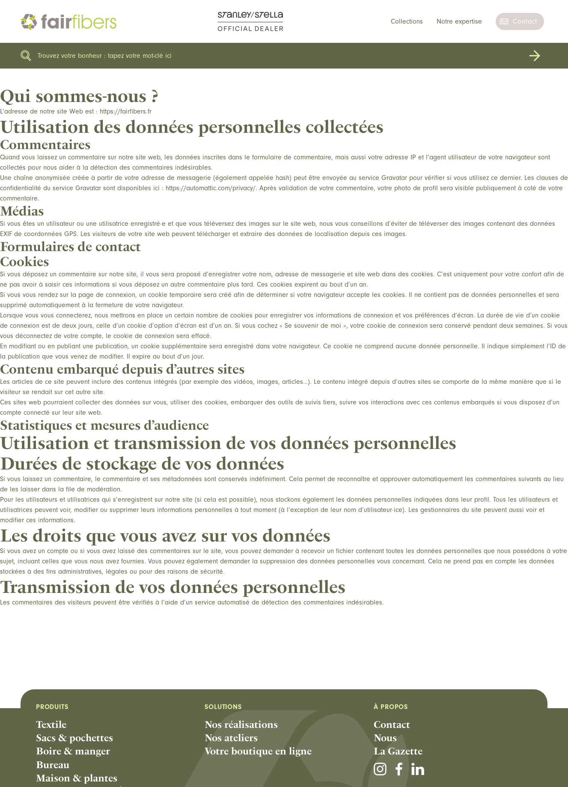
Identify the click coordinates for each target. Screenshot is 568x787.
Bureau (52, 764)
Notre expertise (459, 21)
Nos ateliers (231, 737)
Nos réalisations (241, 724)
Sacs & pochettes (74, 737)
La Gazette (398, 751)
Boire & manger (73, 751)
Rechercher (534, 56)
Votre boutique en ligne (258, 751)
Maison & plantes (76, 778)
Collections (407, 21)
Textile (51, 724)
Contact (525, 21)
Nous (385, 737)
